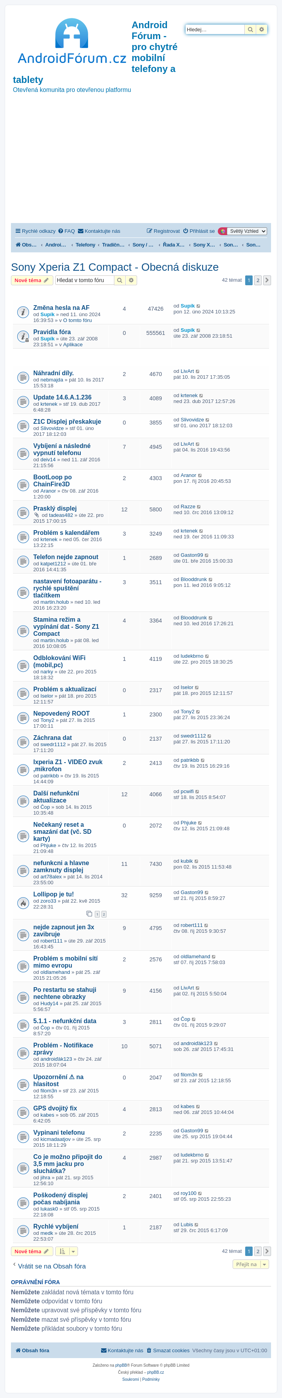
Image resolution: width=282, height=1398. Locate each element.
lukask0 (49, 1209)
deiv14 (48, 459)
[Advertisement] (141, 164)
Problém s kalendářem (66, 532)
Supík (47, 314)
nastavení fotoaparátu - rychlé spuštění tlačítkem (67, 588)
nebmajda (51, 380)
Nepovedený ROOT (61, 713)
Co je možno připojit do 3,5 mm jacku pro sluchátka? (67, 1163)
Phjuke (48, 845)
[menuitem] (66, 231)
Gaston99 (192, 555)
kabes (47, 1115)
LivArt (187, 371)
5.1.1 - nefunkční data (64, 1021)
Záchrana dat (52, 737)
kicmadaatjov (55, 1139)
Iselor (46, 696)
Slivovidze (51, 428)
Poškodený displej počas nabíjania (60, 1198)
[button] (267, 280)
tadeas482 (61, 515)
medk (46, 1233)
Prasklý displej (55, 508)
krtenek (48, 404)
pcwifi (187, 791)
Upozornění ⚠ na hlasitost (58, 1080)
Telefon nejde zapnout (65, 557)
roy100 (188, 1193)
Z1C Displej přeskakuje (67, 421)
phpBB (121, 1365)
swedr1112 (53, 744)
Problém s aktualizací (64, 689)
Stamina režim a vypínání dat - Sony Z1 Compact (66, 626)
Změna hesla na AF (61, 307)
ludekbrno (192, 656)
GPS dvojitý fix (55, 1108)
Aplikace (73, 344)
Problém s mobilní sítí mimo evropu (65, 962)
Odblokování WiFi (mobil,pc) (59, 661)
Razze (188, 506)
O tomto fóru (77, 320)
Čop (45, 807)
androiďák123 (56, 1059)
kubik (187, 861)
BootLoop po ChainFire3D (52, 481)
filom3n (48, 1091)
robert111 (51, 941)
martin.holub (54, 602)
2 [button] (258, 280)
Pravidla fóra (52, 332)
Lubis (187, 1224)
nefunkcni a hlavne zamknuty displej (61, 866)
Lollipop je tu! (53, 894)
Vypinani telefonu (59, 1132)
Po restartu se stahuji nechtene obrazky (64, 993)
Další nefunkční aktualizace (56, 797)
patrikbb (49, 776)
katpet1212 (53, 564)
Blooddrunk (194, 579)
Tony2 (47, 720)
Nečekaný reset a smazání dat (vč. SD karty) (62, 831)
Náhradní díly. (53, 373)
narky (46, 672)
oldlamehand (55, 972)
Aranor (48, 491)
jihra (45, 1177)
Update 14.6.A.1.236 (62, 397)
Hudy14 (49, 1003)
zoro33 (48, 901)
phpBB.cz (155, 1372)
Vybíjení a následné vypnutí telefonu (61, 449)
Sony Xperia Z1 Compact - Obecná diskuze (115, 267)
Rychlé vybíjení (55, 1226)
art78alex (50, 877)
